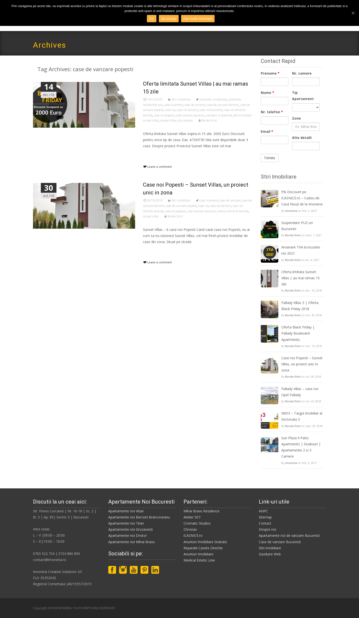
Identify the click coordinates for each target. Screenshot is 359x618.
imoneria (291, 211)
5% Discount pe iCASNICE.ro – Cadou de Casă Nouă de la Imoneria (302, 198)
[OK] (352, 13)
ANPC (263, 511)
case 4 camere (173, 105)
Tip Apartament (303, 95)
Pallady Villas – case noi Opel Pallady (299, 391)
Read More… (154, 155)
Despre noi (267, 529)
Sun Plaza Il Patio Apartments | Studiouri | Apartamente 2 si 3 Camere (301, 447)
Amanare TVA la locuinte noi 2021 (300, 250)
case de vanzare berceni (223, 105)
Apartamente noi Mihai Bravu (131, 541)
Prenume (270, 73)
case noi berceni (187, 110)
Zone (296, 118)
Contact (265, 523)
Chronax (190, 529)
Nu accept (168, 19)
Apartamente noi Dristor (127, 535)
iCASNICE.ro (193, 535)
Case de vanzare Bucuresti (280, 541)
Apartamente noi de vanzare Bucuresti (289, 535)
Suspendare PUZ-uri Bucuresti (297, 225)
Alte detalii (302, 137)
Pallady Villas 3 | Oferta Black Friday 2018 (299, 305)
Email (267, 131)
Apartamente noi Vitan (126, 511)
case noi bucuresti (211, 110)
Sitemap (265, 517)
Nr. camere (302, 73)
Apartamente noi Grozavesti (130, 529)
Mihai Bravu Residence (201, 511)
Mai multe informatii (198, 19)
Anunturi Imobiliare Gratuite (205, 541)
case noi (170, 110)
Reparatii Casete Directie (203, 548)
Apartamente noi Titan (126, 523)
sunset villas (168, 120)
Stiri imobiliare (181, 99)
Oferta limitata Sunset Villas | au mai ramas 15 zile (300, 278)
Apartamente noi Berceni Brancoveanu (139, 517)
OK (151, 19)
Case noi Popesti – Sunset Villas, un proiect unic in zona (302, 364)
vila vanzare (185, 120)
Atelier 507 (192, 517)
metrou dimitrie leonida (233, 211)
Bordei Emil (209, 120)
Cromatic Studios (197, 523)
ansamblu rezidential (213, 99)
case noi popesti (164, 115)
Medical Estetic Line (199, 560)
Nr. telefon (272, 112)
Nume (267, 92)
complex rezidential (219, 115)
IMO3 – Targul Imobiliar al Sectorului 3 (301, 416)
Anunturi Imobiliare (198, 554)
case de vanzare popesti (181, 206)
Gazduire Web (270, 554)
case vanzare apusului (190, 115)
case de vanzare (195, 105)
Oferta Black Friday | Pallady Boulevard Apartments (298, 333)
